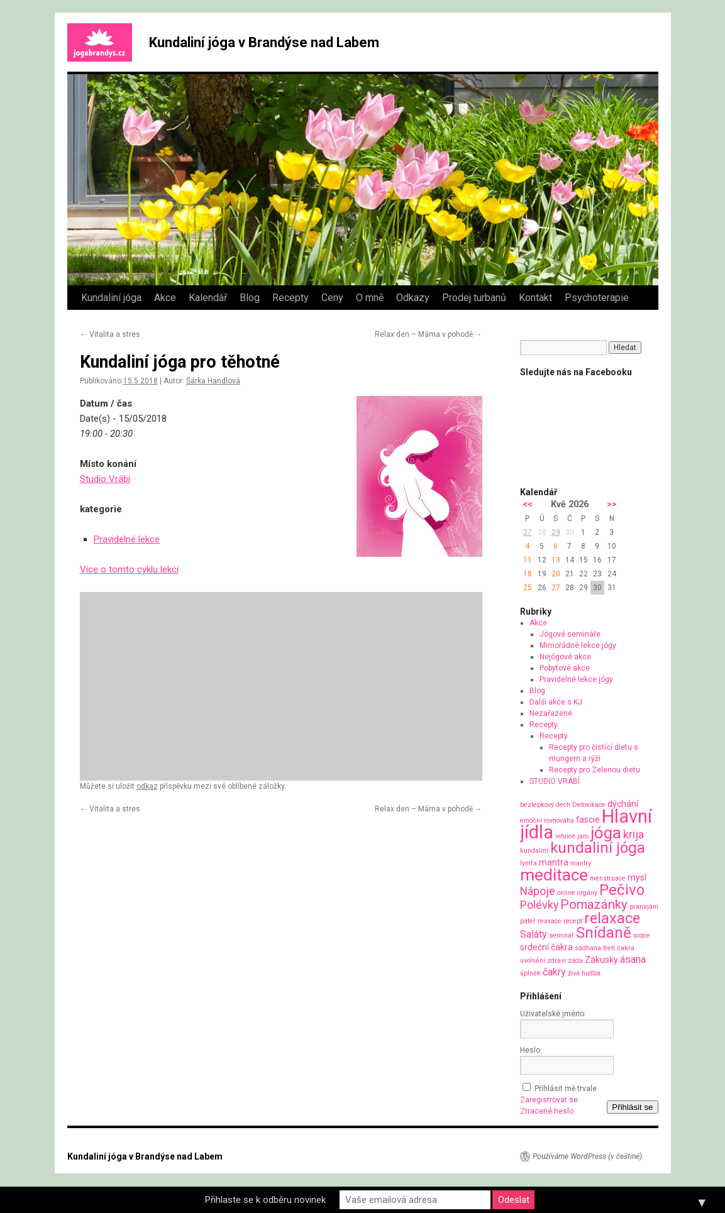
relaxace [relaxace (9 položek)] (612, 918)
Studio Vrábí (105, 479)
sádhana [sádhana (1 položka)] (588, 948)
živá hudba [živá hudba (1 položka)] (584, 973)
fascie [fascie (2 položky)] (588, 820)
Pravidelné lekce (127, 539)
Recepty (290, 298)
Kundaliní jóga (111, 298)
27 (527, 532)
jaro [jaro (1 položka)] (583, 836)
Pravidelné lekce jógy (576, 679)
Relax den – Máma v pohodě (428, 334)
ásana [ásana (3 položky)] (633, 959)
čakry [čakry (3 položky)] (554, 972)
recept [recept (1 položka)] (572, 921)
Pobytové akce (565, 668)
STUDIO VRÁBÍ (554, 781)
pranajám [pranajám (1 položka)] (643, 907)
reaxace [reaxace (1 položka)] (550, 921)
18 (527, 573)
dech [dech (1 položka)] (563, 805)
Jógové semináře (570, 634)
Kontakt (535, 298)
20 (555, 573)
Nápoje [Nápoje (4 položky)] (537, 890)
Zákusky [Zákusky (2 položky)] (601, 960)
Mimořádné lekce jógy (578, 645)
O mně (370, 298)
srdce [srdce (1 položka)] (641, 935)
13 (555, 560)
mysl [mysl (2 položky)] (637, 877)
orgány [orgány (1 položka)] (587, 893)
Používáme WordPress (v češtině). (588, 1156)
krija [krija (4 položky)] (633, 834)
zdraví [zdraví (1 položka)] (556, 961)
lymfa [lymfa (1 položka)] (528, 863)
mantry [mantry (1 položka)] (580, 863)
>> (612, 504)
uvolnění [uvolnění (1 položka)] (532, 961)
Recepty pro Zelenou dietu (594, 770)
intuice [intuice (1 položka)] (565, 836)
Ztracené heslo (546, 1111)
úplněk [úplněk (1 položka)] (530, 973)
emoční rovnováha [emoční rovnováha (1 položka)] (547, 820)
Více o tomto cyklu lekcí (129, 569)
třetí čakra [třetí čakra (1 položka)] (618, 948)
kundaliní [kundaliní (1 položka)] (534, 851)
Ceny (332, 298)
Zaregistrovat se (549, 1099)
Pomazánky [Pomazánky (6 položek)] (594, 904)
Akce (165, 298)
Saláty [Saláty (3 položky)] (533, 934)
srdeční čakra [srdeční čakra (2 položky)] (546, 947)
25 (527, 587)
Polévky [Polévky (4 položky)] (539, 904)
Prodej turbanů (474, 298)
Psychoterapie (597, 298)
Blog (250, 298)
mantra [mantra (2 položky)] (553, 862)
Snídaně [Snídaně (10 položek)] (603, 932)
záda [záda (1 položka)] (575, 961)
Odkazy (412, 298)
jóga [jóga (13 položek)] (605, 832)
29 (555, 532)
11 (527, 560)
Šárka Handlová (213, 380)
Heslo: (531, 1050)
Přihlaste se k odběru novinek (265, 1199)
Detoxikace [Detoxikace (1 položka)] (589, 805)
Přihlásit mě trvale (565, 1088)
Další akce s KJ (555, 702)
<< (528, 504)
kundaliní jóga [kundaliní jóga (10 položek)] (597, 848)
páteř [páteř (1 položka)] (528, 921)
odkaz (147, 786)
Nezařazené (550, 713)
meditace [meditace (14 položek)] (554, 874)
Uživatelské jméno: (553, 1013)
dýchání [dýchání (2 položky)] (622, 804)
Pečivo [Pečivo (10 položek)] (622, 890)
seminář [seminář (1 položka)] (561, 935)
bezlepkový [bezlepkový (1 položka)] (537, 805)
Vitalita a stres (110, 334)
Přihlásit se (632, 1107)
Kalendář (208, 298)
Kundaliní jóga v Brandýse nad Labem (264, 42)
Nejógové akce (565, 656)
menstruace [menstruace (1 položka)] (608, 878)
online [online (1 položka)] (566, 893)
